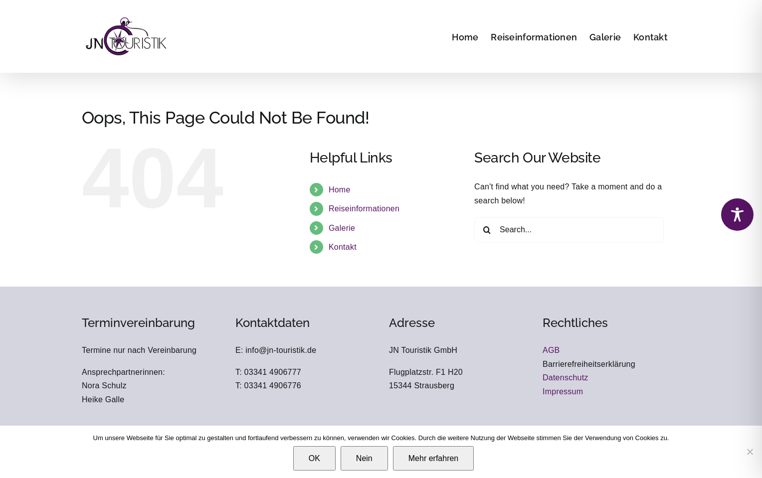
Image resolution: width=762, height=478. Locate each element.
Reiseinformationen (364, 208)
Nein (364, 458)
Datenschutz (565, 377)
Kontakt (343, 247)
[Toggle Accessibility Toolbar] (737, 214)
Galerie (342, 228)
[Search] (486, 229)
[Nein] (750, 452)
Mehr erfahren (433, 458)
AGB (551, 350)
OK (314, 458)
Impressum (563, 391)
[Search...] (569, 229)
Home (340, 189)
